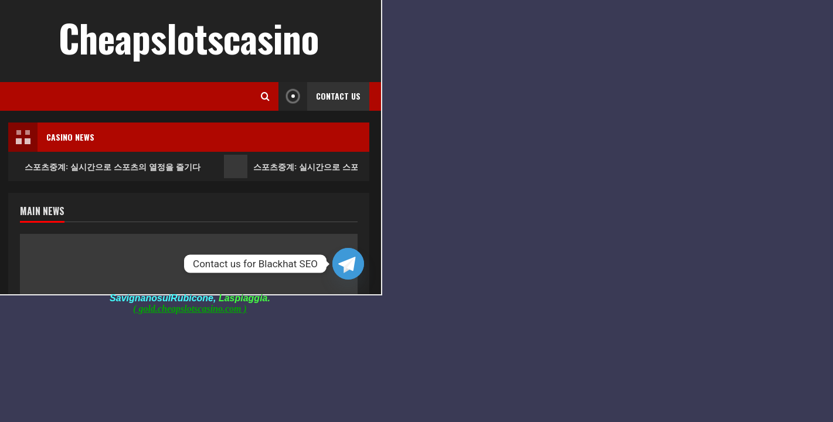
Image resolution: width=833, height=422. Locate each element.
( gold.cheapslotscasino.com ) (190, 309)
